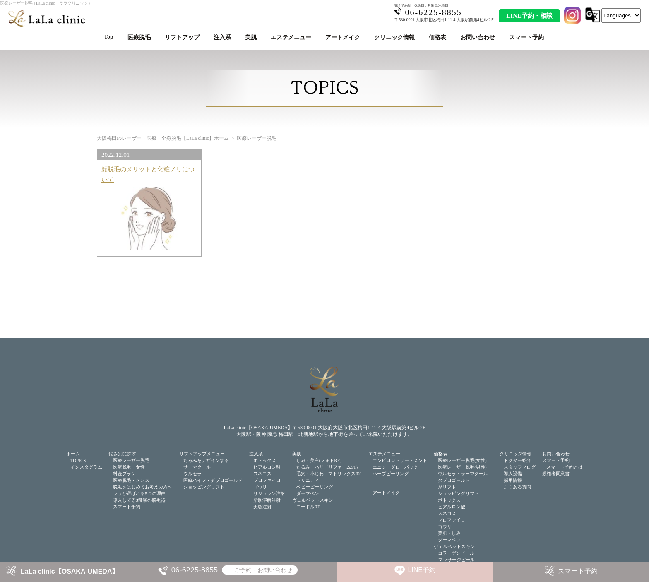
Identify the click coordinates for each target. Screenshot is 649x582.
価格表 (437, 37)
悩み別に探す (122, 453)
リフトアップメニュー (202, 453)
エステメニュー (291, 37)
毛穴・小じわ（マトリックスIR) (329, 473)
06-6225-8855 (194, 570)
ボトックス (264, 460)
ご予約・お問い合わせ (263, 570)
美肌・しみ (449, 533)
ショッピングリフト (203, 486)
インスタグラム (86, 466)
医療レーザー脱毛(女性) (462, 460)
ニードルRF (308, 506)
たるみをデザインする (206, 460)
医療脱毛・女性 (129, 466)
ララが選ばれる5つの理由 (139, 493)
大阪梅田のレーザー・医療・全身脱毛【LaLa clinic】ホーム (163, 138)
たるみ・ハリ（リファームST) (327, 466)
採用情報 (513, 480)
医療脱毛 (139, 37)
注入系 (222, 37)
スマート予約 (526, 37)
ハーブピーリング (391, 473)
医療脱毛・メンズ (131, 480)
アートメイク (342, 37)
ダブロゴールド (454, 480)
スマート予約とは (564, 466)
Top (108, 37)
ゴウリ (260, 486)
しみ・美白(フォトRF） (320, 460)
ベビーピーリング (314, 486)
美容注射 (262, 506)
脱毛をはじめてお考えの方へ (142, 486)
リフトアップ (182, 37)
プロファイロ (267, 480)
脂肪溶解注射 (267, 500)
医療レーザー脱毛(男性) (462, 466)
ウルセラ (192, 473)
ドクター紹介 (517, 460)
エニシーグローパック (395, 466)
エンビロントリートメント (400, 460)
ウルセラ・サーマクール (463, 473)
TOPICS (78, 460)
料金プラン (124, 473)
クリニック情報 (394, 37)
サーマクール (197, 466)
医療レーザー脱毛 (131, 460)
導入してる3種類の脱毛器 (139, 500)
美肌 (251, 37)
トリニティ (307, 480)
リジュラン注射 (269, 493)
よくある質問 (517, 486)
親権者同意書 (556, 473)
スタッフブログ (520, 466)
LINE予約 (422, 569)
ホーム (73, 453)
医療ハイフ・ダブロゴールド (213, 480)
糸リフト (447, 486)
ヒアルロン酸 (267, 466)
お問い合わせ (477, 37)
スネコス (262, 473)
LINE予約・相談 (529, 15)
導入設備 (513, 473)
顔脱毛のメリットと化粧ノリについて (148, 174)
